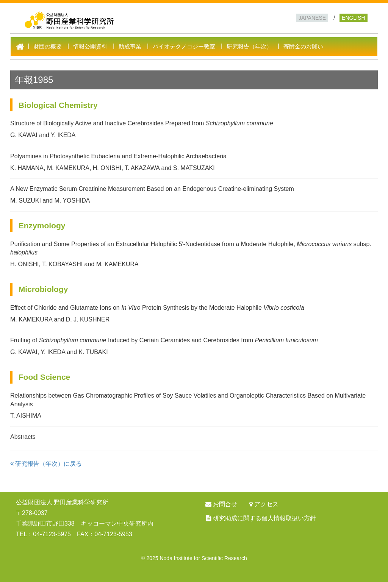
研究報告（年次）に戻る (46, 463)
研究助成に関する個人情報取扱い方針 (264, 518)
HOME (22, 46)
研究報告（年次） (249, 46)
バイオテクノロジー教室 (184, 46)
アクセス (266, 504)
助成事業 (130, 46)
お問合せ (225, 504)
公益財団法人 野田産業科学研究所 (133, 18)
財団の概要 (47, 46)
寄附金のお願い (303, 46)
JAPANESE (312, 18)
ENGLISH (353, 18)
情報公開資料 (90, 46)
